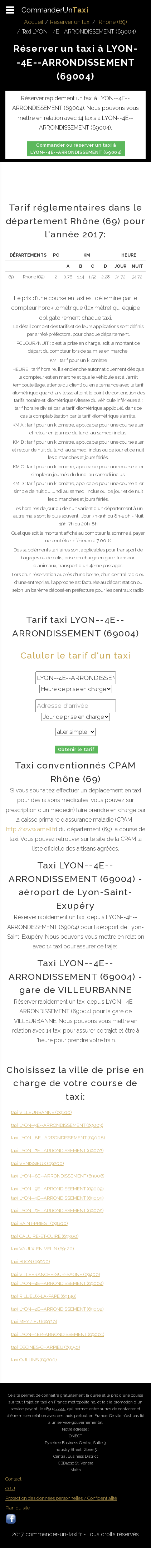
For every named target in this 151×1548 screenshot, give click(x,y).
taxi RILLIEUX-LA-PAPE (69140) (43, 1296)
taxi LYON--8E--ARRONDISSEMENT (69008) (58, 1137)
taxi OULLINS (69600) (34, 1359)
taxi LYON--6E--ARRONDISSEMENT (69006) (57, 1176)
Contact (13, 1479)
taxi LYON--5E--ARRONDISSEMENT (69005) (57, 1210)
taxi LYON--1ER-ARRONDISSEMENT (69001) (57, 1334)
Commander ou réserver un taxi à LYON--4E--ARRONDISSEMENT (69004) (76, 148)
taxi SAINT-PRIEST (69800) (39, 1223)
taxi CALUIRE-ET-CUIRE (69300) (44, 1236)
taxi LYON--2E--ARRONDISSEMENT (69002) (57, 1309)
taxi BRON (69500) (30, 1261)
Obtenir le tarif (76, 749)
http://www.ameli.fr (31, 829)
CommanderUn (55, 10)
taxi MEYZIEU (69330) (34, 1321)
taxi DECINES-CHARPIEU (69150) (45, 1347)
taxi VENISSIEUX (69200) (37, 1163)
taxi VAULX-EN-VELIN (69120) (42, 1248)
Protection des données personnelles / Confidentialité (61, 1498)
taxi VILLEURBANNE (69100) (41, 1112)
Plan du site (17, 1508)
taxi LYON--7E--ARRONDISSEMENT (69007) (57, 1150)
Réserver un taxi (70, 22)
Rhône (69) (113, 22)
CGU (10, 1488)
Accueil (33, 22)
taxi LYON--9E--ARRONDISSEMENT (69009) (57, 1188)
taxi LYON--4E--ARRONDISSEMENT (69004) (57, 1283)
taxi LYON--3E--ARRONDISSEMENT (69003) (57, 1125)
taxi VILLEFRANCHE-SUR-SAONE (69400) (55, 1274)
